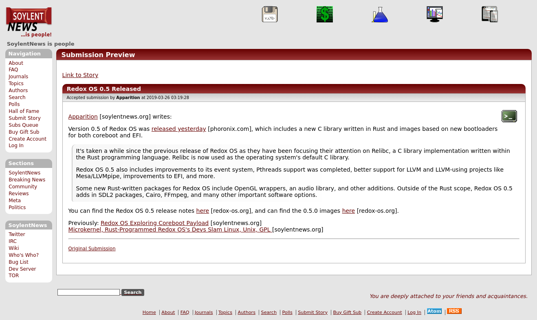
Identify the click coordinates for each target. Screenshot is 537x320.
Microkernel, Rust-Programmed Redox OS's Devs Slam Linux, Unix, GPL (170, 229)
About (16, 63)
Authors (18, 90)
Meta (15, 200)
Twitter (17, 234)
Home (149, 312)
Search (17, 97)
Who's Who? (24, 255)
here (202, 210)
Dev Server (22, 269)
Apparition (83, 116)
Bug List (19, 262)
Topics (16, 83)
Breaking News (27, 180)
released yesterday (179, 129)
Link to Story (80, 75)
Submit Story (25, 118)
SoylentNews (28, 22)
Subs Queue (23, 125)
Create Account (27, 139)
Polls (14, 104)
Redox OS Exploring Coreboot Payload (155, 223)
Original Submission (92, 249)
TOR (14, 275)
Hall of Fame (24, 111)
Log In (16, 145)
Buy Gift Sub (24, 132)
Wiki (14, 248)
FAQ (13, 70)
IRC (13, 241)
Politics (17, 207)
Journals (18, 76)
